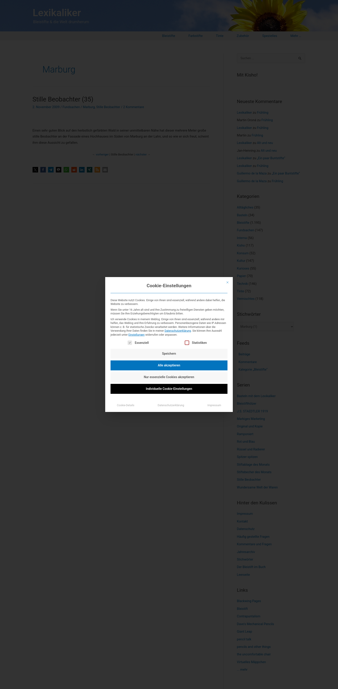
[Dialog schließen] (227, 282)
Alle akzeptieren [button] (169, 365)
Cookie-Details (125, 405)
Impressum (214, 405)
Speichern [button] (169, 353)
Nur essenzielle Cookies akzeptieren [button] (169, 377)
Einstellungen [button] (136, 334)
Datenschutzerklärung (178, 330)
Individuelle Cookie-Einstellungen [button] (169, 388)
